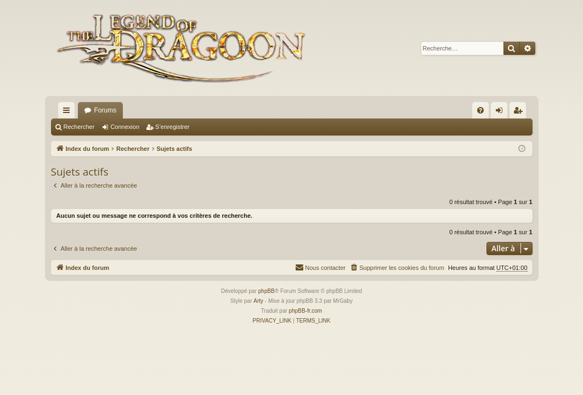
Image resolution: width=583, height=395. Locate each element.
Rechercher (79, 126)
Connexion (124, 126)
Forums (105, 110)
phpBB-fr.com (305, 311)
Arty (258, 301)
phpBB (266, 291)
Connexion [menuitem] (501, 112)
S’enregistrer (172, 126)
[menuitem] (480, 110)
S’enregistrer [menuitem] (519, 112)
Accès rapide (69, 112)
